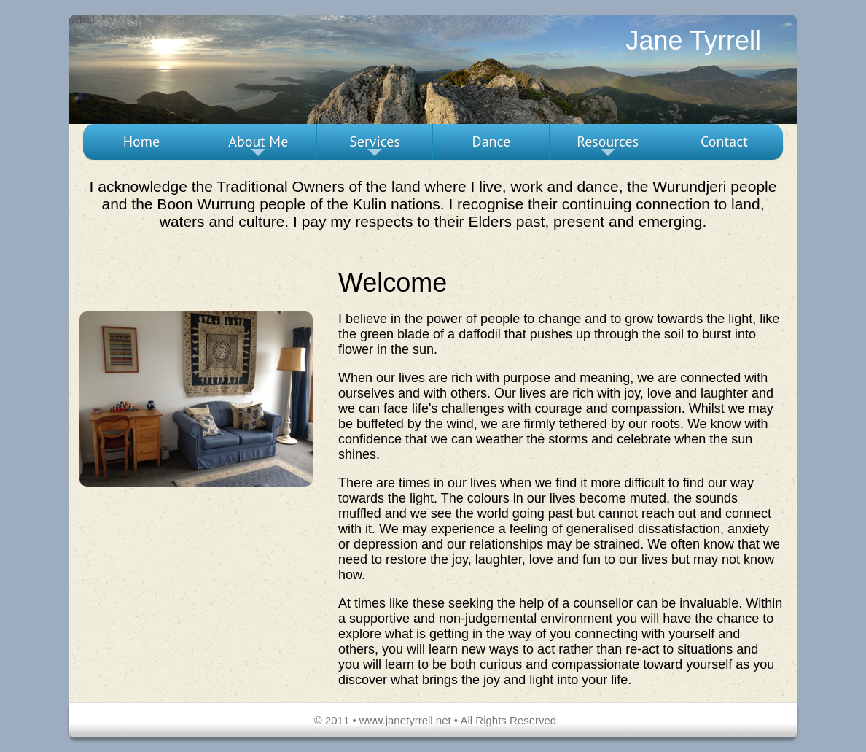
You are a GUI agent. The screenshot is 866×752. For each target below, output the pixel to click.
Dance (491, 141)
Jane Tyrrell (693, 40)
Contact (724, 141)
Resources (608, 146)
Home (141, 141)
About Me (258, 146)
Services (374, 146)
